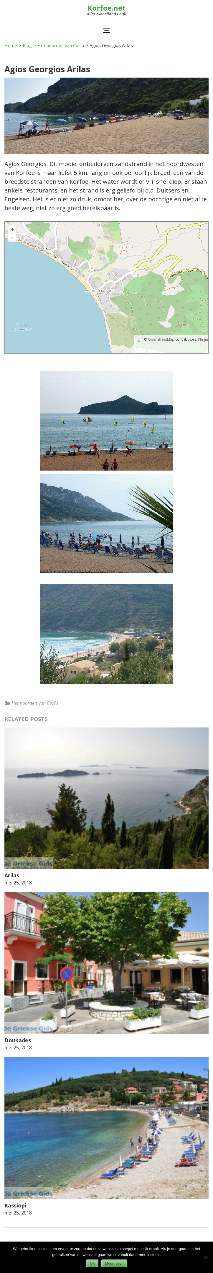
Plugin (202, 339)
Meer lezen (114, 1263)
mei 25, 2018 (18, 882)
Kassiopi (15, 1205)
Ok (92, 1263)
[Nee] (206, 1257)
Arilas (11, 875)
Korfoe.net (106, 8)
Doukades (17, 1040)
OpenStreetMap (161, 339)
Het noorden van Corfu (34, 703)
